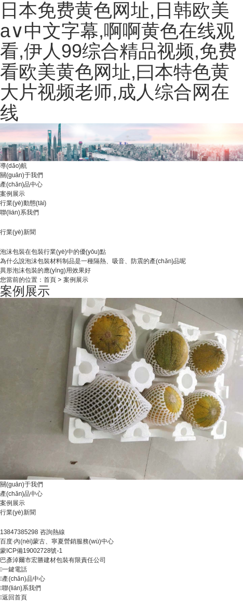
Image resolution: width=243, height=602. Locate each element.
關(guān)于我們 (21, 175)
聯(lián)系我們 (19, 212)
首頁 (50, 279)
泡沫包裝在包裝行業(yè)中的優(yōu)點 (53, 251)
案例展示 (12, 193)
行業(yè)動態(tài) (23, 203)
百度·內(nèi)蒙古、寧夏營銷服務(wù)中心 (57, 541)
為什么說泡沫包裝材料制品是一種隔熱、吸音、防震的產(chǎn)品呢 (93, 261)
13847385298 (20, 532)
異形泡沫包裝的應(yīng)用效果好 (45, 270)
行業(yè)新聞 (18, 512)
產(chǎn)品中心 (21, 184)
